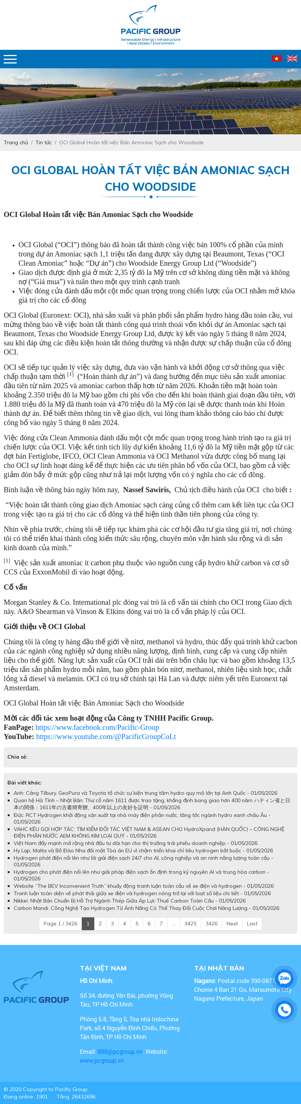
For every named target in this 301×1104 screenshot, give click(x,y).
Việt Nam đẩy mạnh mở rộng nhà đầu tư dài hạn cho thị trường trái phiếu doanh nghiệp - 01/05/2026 (135, 843)
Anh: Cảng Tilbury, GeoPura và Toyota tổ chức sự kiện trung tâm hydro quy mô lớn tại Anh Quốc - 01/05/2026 (145, 793)
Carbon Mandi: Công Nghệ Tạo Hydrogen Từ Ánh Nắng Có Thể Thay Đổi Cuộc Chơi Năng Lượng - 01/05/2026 (146, 908)
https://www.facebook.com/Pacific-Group (97, 727)
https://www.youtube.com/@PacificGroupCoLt (106, 736)
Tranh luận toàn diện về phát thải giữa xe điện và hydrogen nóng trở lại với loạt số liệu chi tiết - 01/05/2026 (142, 893)
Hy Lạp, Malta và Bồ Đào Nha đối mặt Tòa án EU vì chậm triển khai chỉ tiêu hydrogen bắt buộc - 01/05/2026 (143, 850)
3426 (211, 923)
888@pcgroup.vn (120, 1051)
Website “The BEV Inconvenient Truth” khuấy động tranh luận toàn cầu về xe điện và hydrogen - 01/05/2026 (144, 886)
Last (252, 923)
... (173, 923)
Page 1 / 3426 (60, 923)
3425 (190, 923)
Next (232, 923)
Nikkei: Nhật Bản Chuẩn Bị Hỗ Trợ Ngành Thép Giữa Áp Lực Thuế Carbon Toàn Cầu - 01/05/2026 (130, 900)
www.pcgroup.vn (102, 1060)
